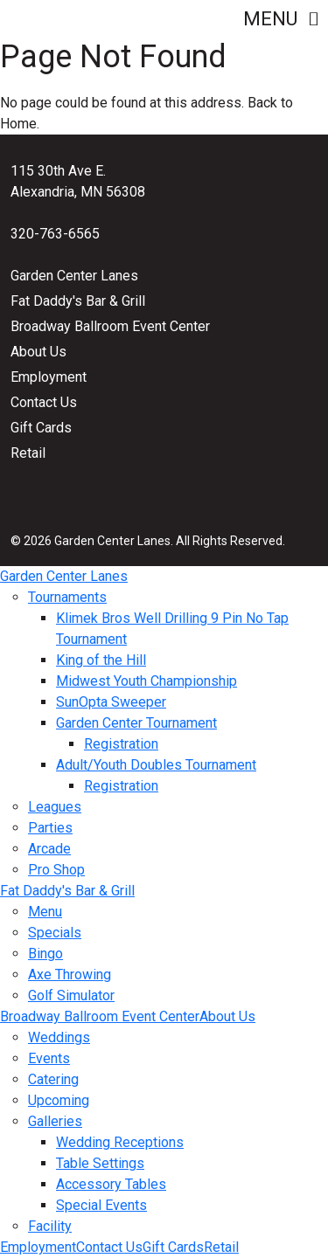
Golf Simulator (71, 995)
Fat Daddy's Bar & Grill (77, 301)
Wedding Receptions (120, 1142)
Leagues (54, 806)
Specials (54, 932)
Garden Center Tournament (136, 723)
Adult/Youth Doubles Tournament (156, 765)
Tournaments (67, 597)
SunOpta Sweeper (111, 702)
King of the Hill (101, 660)
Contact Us (43, 402)
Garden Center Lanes (74, 275)
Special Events (101, 1205)
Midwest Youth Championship (146, 681)
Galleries (55, 1121)
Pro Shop (56, 869)
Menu (280, 19)
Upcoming (58, 1100)
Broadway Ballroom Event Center (110, 326)
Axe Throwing (69, 974)
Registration (121, 744)
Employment (48, 377)
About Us (38, 351)
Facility (50, 1226)
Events (49, 1058)
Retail (27, 453)
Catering (53, 1079)
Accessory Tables (111, 1184)
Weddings (59, 1037)
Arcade (49, 848)
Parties (50, 827)
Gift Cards (41, 427)
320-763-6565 (55, 233)
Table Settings (100, 1163)
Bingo (45, 953)
